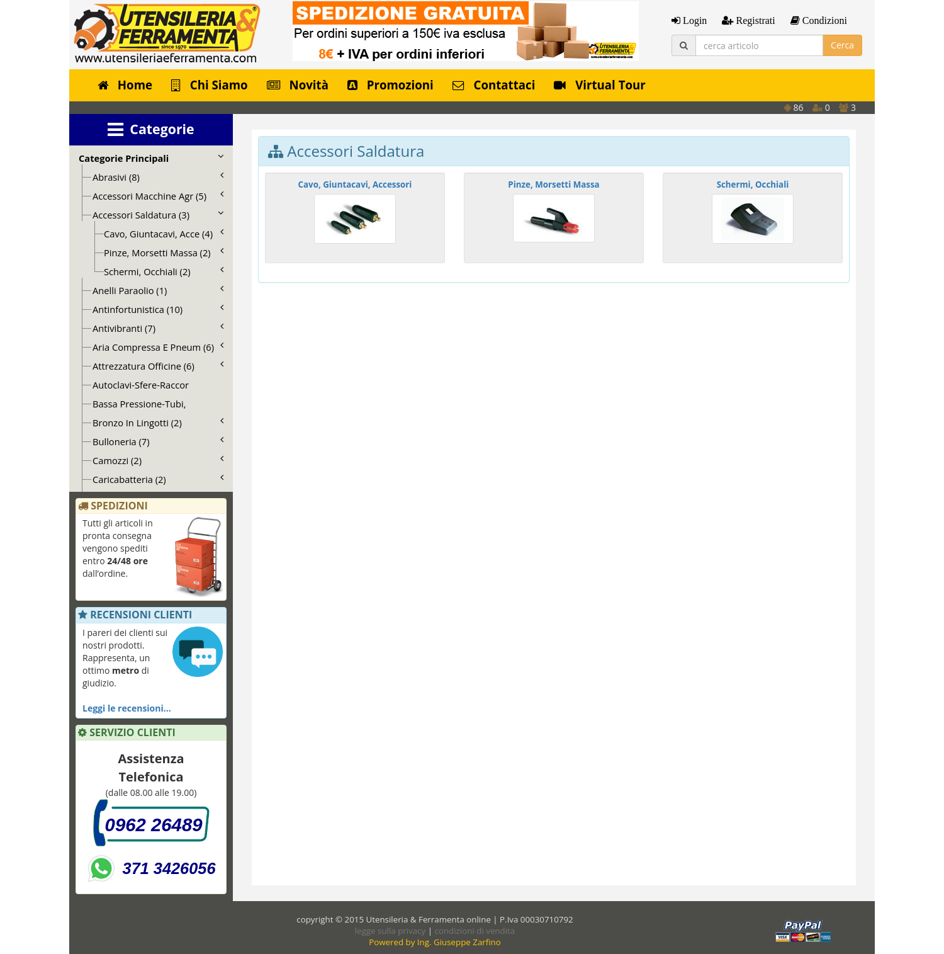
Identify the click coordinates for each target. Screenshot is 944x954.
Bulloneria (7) (158, 441)
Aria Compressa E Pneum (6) (158, 347)
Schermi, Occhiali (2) (163, 271)
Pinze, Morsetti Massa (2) (163, 252)
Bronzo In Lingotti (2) (158, 422)
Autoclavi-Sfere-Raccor (141, 384)
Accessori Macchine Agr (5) (158, 196)
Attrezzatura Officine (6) (158, 366)
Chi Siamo (209, 85)
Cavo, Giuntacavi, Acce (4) (163, 233)
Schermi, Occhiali (753, 184)
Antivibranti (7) (158, 328)
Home (125, 85)
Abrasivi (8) (158, 177)
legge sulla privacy (390, 930)
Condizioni (823, 20)
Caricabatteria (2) (158, 479)
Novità (298, 85)
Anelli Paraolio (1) (158, 290)
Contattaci (494, 85)
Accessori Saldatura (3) (158, 214)
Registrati (754, 20)
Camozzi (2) (158, 460)
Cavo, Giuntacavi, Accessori (355, 184)
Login (693, 20)
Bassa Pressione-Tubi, (139, 403)
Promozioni (390, 85)
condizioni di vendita (475, 930)
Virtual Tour (599, 85)
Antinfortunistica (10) (158, 309)
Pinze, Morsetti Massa (553, 184)
